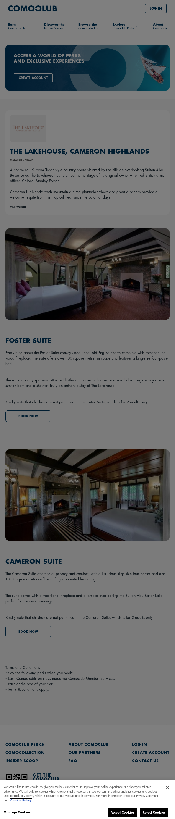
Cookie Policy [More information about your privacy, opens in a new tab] (21, 804)
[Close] (168, 792)
